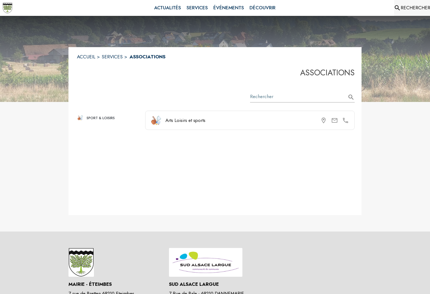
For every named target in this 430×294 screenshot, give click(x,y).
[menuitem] (167, 8)
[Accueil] (7, 7)
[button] (108, 118)
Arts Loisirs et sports (185, 120)
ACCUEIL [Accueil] (86, 56)
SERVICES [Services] (112, 56)
